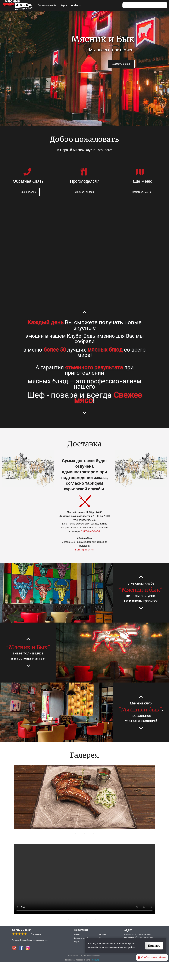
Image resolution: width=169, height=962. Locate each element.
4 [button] (84, 833)
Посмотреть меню (141, 192)
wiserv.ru (95, 960)
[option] (84, 797)
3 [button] (79, 833)
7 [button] (97, 833)
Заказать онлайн (47, 5)
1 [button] (70, 833)
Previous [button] (11, 796)
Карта (63, 5)
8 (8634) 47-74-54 (84, 549)
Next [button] (153, 796)
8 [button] (100, 919)
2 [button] (75, 833)
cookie (119, 947)
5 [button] (88, 833)
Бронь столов (28, 192)
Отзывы (102, 934)
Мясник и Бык (21, 930)
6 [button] (93, 833)
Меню (76, 5)
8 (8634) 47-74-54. (91, 531)
